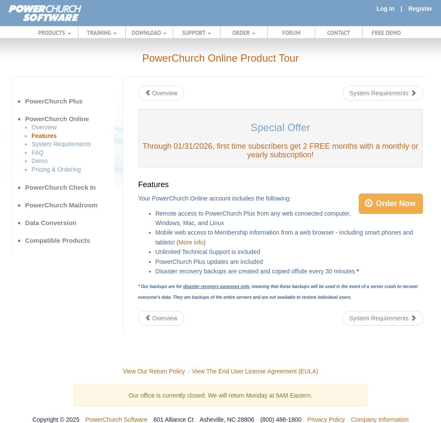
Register (420, 8)
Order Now (390, 203)
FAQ (37, 152)
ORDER (244, 33)
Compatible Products (57, 240)
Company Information (380, 419)
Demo (39, 160)
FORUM (291, 33)
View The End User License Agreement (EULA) (255, 371)
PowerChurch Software (116, 419)
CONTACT (338, 33)
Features (43, 135)
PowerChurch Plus (53, 101)
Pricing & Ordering (56, 169)
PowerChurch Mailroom (61, 205)
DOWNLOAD (149, 33)
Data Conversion (50, 222)
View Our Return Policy (154, 371)
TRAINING (102, 33)
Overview (43, 127)
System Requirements (61, 144)
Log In (385, 8)
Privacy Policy (326, 419)
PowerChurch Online (57, 118)
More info (190, 242)
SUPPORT (196, 33)
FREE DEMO (386, 33)
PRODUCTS (54, 33)
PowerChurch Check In (60, 187)
